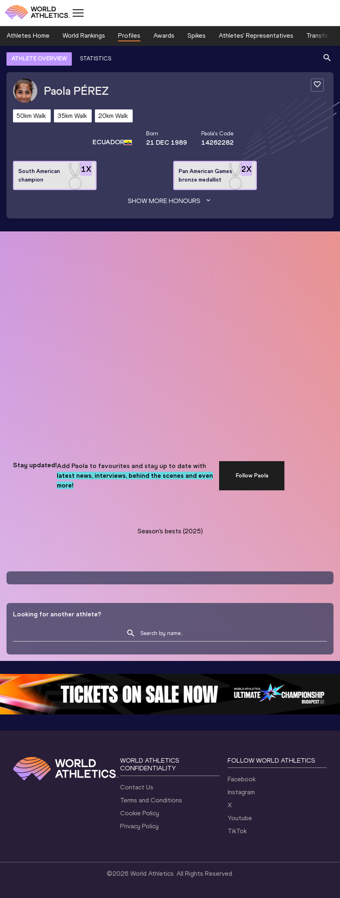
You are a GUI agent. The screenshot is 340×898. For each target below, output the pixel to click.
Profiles (129, 35)
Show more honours (170, 201)
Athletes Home (27, 35)
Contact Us (136, 787)
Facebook (242, 779)
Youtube (240, 818)
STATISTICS (95, 58)
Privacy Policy (139, 826)
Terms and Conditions (151, 800)
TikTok (237, 831)
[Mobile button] (78, 13)
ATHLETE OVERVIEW (39, 58)
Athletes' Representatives (256, 35)
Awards (163, 35)
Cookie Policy (139, 813)
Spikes (196, 35)
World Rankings (83, 35)
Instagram (241, 792)
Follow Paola (252, 475)
